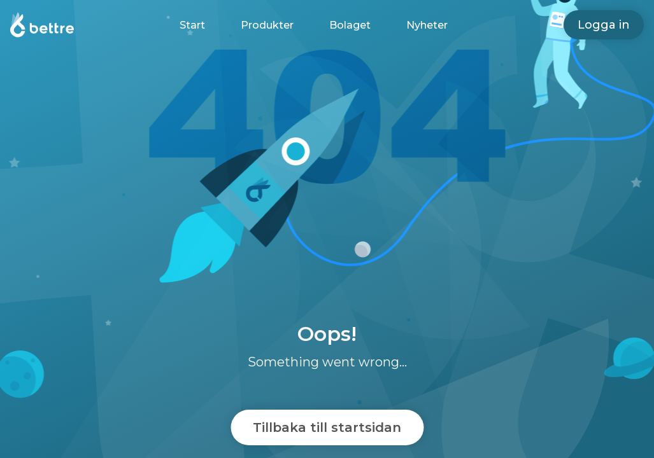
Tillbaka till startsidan (327, 427)
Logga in (604, 25)
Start (192, 25)
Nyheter (427, 25)
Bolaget (350, 25)
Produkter (267, 25)
